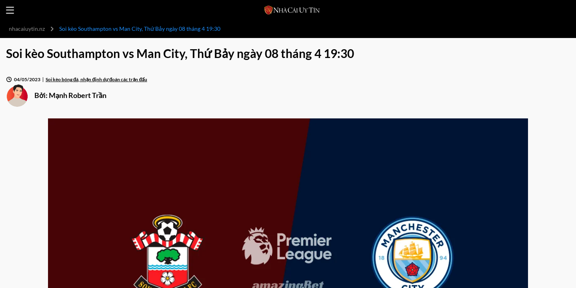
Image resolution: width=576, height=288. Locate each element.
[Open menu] (10, 10)
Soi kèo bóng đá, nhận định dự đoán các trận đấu (96, 79)
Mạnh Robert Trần (77, 95)
